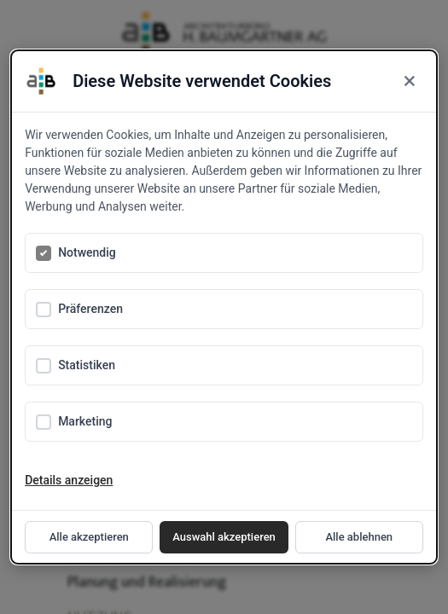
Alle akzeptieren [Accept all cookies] (89, 536)
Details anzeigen (69, 480)
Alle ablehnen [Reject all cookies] (359, 536)
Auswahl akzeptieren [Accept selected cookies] (224, 536)
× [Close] (409, 81)
